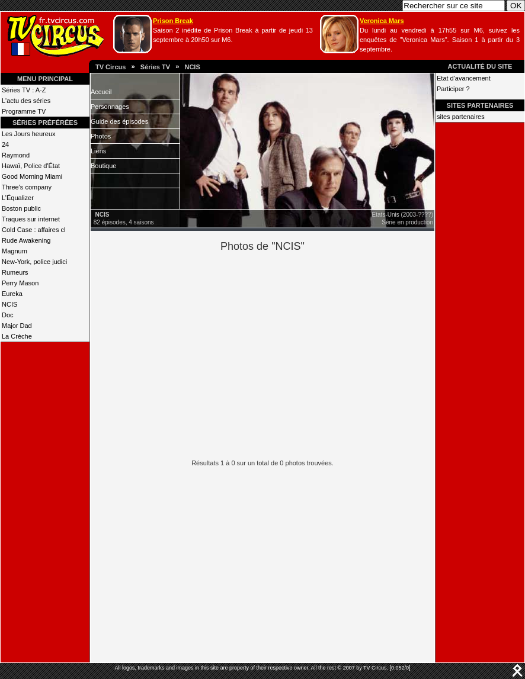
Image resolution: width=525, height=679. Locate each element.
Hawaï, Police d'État (31, 165)
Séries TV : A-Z (24, 90)
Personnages (110, 106)
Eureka (12, 293)
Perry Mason (20, 283)
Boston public (21, 208)
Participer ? (453, 88)
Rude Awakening (26, 240)
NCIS (192, 66)
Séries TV (155, 66)
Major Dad (17, 325)
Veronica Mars (382, 20)
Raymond (16, 155)
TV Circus (110, 66)
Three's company (27, 187)
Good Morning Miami (32, 176)
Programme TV (24, 111)
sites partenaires (461, 116)
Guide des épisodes (119, 121)
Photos (101, 136)
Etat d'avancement (464, 78)
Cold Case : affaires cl (33, 229)
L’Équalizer (18, 197)
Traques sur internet (31, 219)
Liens (98, 151)
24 (5, 144)
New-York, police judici (34, 261)
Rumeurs (15, 272)
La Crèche (17, 336)
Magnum (14, 251)
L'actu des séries (26, 100)
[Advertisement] (283, 354)
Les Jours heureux (29, 133)
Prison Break (173, 20)
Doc (8, 314)
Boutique (103, 165)
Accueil (101, 91)
